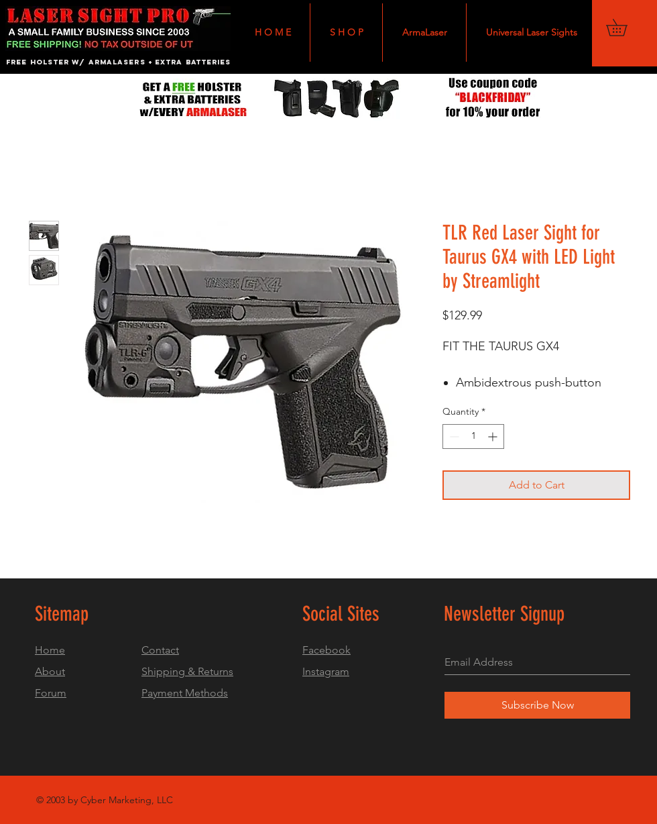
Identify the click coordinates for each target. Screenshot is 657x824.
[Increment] (493, 436)
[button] (625, 27)
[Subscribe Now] (537, 705)
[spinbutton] (473, 436)
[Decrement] (452, 436)
